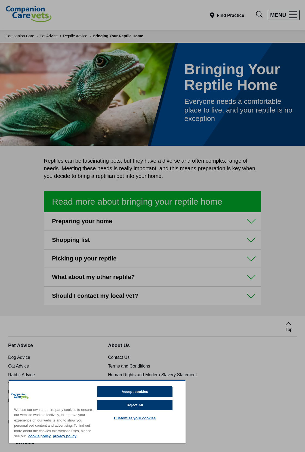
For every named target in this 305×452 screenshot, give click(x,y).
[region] (97, 411)
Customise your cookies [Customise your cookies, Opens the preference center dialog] (135, 418)
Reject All (135, 405)
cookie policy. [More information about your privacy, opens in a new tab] (39, 436)
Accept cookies (135, 392)
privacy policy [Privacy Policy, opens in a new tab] (64, 436)
